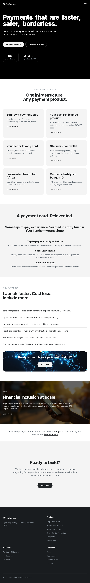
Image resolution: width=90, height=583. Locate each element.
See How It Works (36, 44)
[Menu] (85, 4)
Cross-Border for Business (57, 533)
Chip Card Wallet (53, 522)
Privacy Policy (52, 560)
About (49, 552)
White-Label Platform (55, 525)
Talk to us (45, 367)
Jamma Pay (51, 541)
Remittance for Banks (55, 529)
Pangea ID (51, 537)
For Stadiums (8, 556)
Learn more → (12, 126)
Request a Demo (13, 44)
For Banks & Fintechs (11, 552)
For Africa (6, 560)
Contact (50, 563)
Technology (51, 556)
